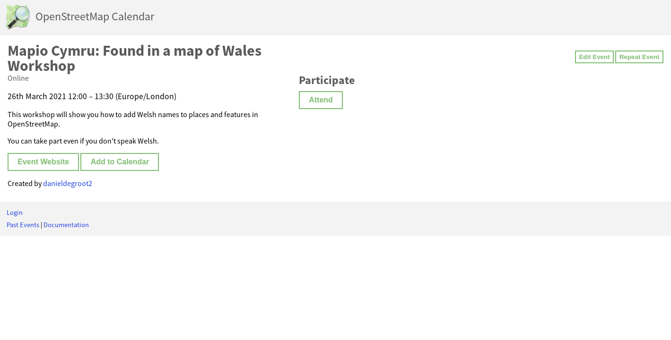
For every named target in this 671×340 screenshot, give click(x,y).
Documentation (66, 225)
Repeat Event (639, 56)
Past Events (23, 225)
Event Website (43, 162)
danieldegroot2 (67, 183)
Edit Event (594, 56)
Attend (321, 100)
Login (15, 212)
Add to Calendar (120, 162)
